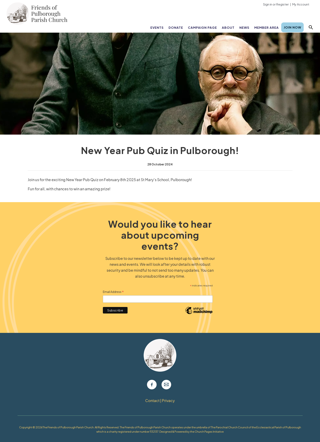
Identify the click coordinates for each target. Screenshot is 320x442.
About (228, 27)
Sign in (267, 4)
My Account (300, 4)
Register (282, 4)
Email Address (113, 292)
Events (157, 27)
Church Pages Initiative (209, 431)
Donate (176, 27)
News (244, 27)
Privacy (168, 400)
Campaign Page (202, 27)
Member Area (266, 27)
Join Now (292, 27)
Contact (152, 400)
